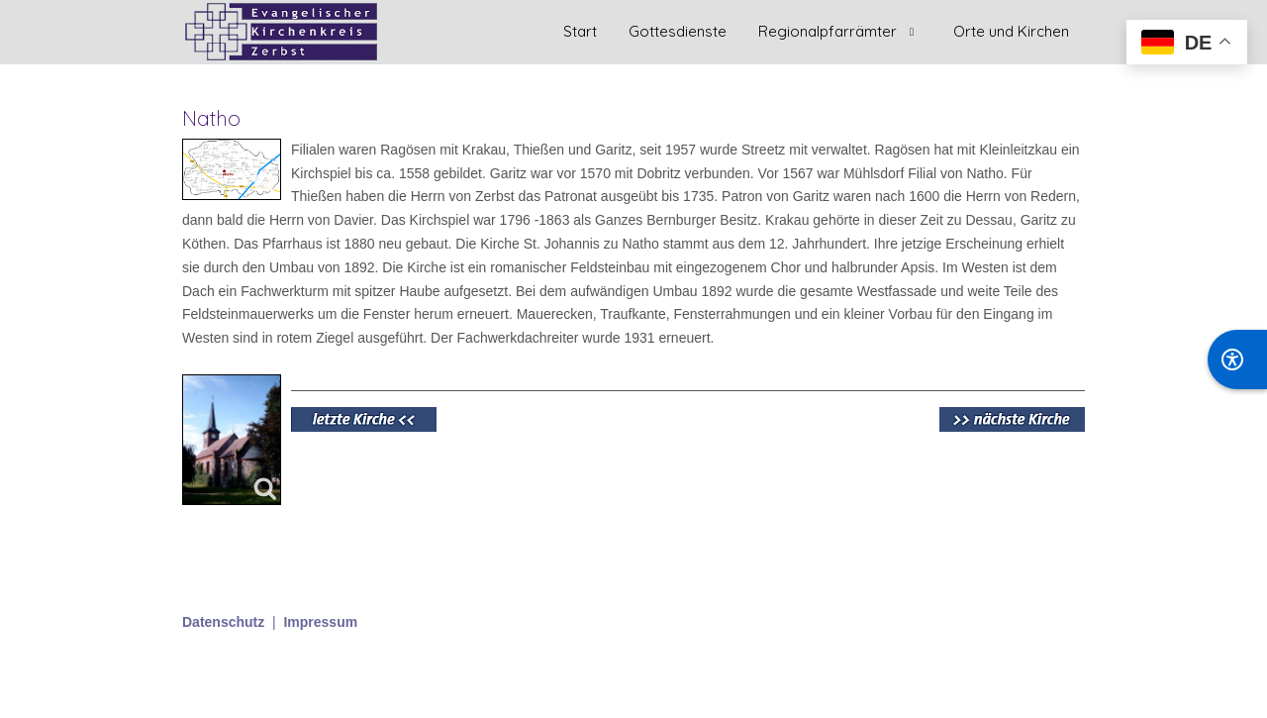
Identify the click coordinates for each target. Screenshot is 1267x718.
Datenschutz (223, 622)
